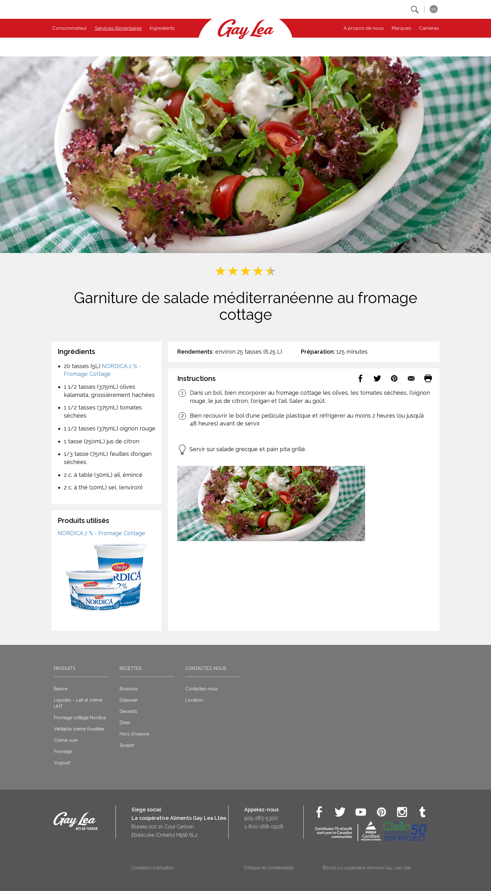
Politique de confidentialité (269, 867)
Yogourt (62, 762)
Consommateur (69, 28)
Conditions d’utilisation (152, 867)
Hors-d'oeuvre (134, 733)
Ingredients (162, 28)
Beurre (60, 688)
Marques (401, 28)
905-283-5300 (261, 818)
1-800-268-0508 (263, 827)
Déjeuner (129, 700)
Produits (64, 668)
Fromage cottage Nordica (80, 717)
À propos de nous (364, 28)
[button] (415, 9)
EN (434, 9)
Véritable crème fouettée (79, 728)
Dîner (125, 722)
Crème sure (66, 740)
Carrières (429, 28)
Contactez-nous (205, 668)
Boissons (129, 688)
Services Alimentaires (118, 28)
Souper (127, 745)
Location (194, 700)
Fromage (63, 751)
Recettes (130, 668)
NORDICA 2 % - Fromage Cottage (101, 533)
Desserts (128, 711)
